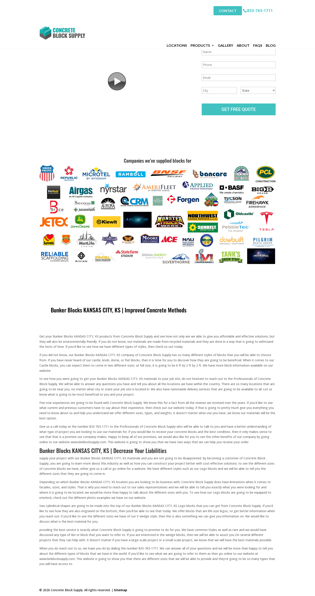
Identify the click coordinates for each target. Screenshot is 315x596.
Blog (271, 19)
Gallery (225, 19)
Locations (177, 19)
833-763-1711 (260, 9)
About (243, 19)
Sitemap (120, 590)
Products (200, 19)
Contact (227, 9)
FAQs (257, 19)
